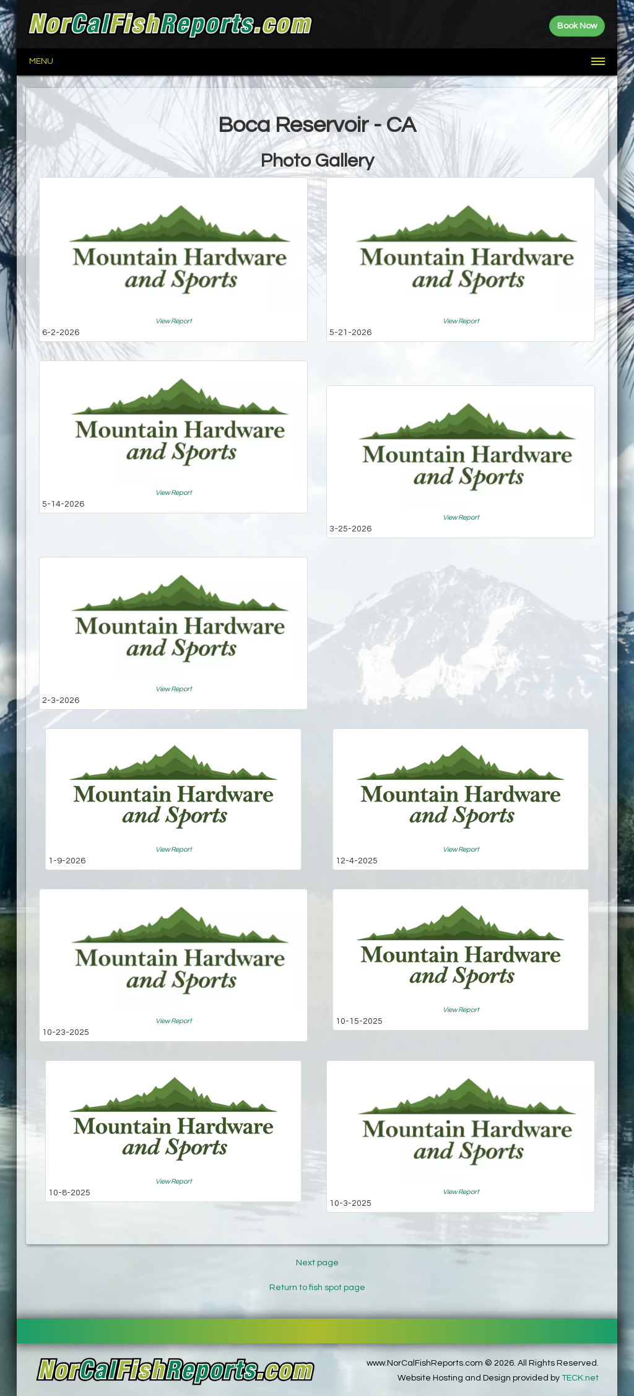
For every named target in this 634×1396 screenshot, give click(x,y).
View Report (173, 321)
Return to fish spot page (317, 1287)
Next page (317, 1263)
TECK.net (580, 1378)
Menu (41, 61)
